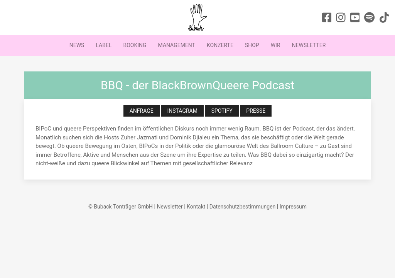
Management (176, 45)
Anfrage (142, 111)
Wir (275, 45)
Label (103, 45)
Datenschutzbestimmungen (242, 206)
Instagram (182, 111)
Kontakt (196, 206)
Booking (134, 45)
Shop (252, 45)
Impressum (293, 206)
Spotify (222, 111)
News (76, 45)
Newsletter (309, 45)
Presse (255, 111)
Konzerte (220, 45)
